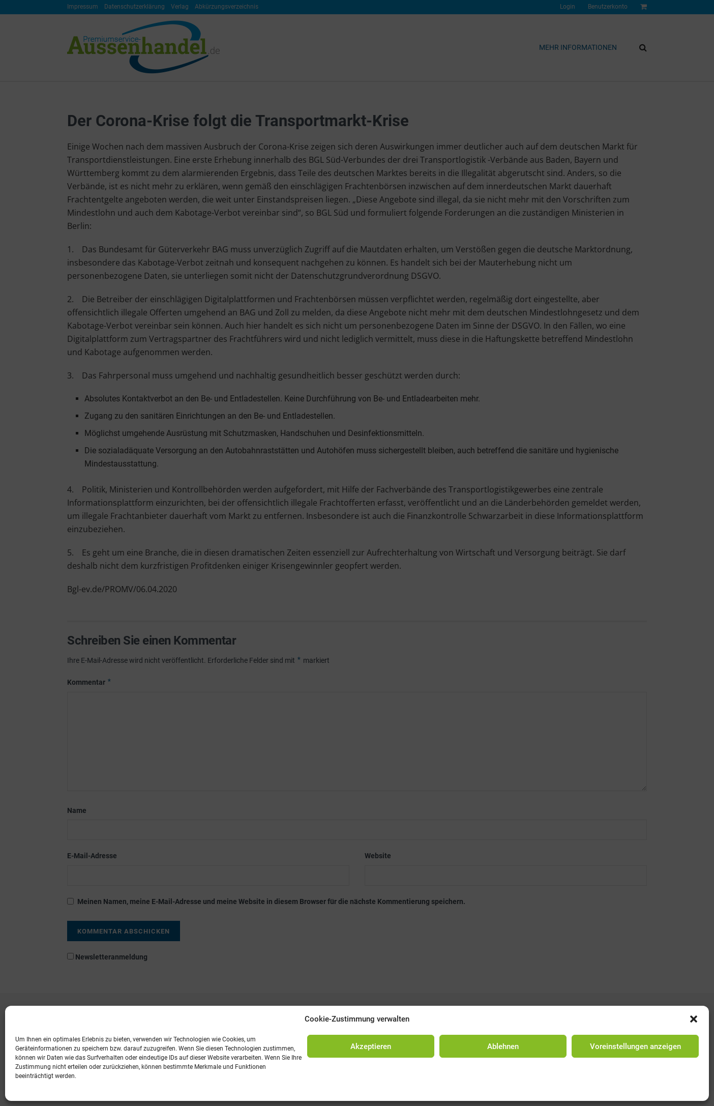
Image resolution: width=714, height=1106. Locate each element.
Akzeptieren (370, 1046)
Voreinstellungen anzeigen (635, 1046)
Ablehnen (503, 1046)
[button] (694, 1019)
